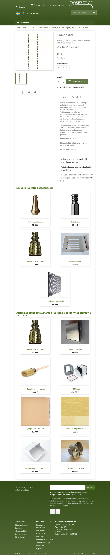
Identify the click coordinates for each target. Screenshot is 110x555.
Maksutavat (40, 533)
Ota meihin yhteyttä (43, 542)
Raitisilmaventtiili (75, 349)
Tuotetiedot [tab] (77, 97)
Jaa (22, 92)
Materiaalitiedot (21, 525)
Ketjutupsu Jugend (35, 222)
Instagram (58, 511)
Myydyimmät (20, 537)
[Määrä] (59, 81)
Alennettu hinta (21, 531)
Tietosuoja (40, 536)
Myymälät (40, 548)
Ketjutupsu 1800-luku (35, 261)
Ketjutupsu (75, 222)
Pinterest (34, 92)
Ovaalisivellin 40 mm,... (36, 389)
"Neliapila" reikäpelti (55, 301)
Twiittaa (28, 92)
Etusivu (22, 7)
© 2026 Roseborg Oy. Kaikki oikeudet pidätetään (31, 554)
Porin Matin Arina (75, 261)
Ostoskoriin (77, 81)
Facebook (52, 511)
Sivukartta (40, 545)
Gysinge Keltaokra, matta (35, 429)
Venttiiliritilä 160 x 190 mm (35, 468)
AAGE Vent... (75, 389)
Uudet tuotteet (21, 534)
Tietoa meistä (41, 530)
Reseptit (18, 528)
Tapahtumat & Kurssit (44, 539)
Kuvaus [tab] (65, 97)
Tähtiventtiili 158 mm (75, 468)
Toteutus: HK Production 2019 (84, 554)
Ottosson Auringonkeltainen (75, 429)
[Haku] (84, 12)
